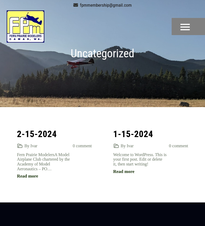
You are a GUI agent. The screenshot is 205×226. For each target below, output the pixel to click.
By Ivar (30, 146)
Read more (27, 176)
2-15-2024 (37, 134)
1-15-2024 (133, 134)
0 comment (82, 146)
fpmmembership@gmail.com (102, 5)
